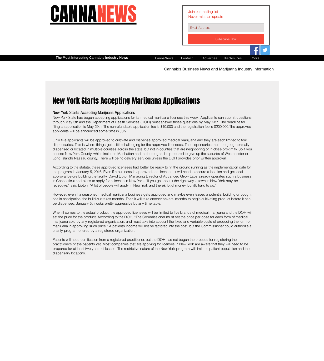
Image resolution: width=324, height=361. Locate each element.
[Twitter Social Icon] (265, 50)
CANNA (93, 14)
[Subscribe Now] (226, 39)
